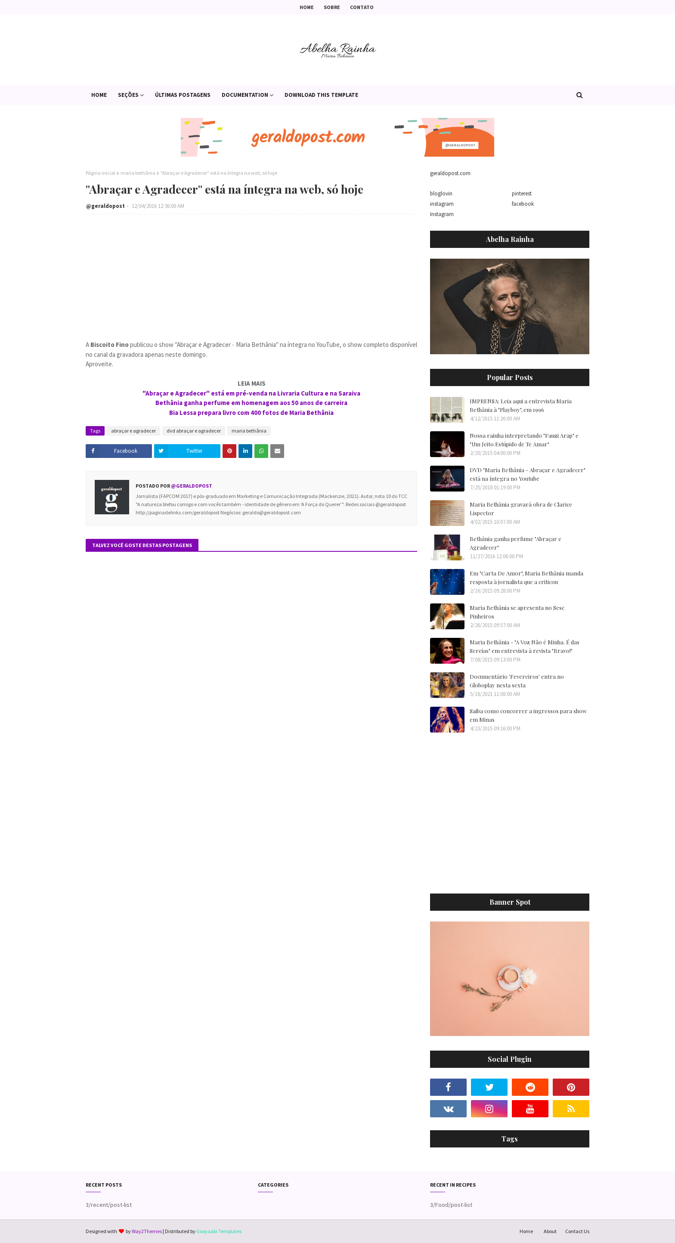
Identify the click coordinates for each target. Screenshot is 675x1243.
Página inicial (100, 173)
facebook (523, 203)
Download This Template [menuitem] (321, 95)
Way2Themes (147, 1231)
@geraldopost (105, 206)
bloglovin (441, 193)
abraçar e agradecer (133, 430)
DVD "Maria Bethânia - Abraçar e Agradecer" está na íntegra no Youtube (527, 474)
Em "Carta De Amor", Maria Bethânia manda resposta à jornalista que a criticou (526, 577)
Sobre (332, 7)
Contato (362, 7)
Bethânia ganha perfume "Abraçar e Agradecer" (515, 543)
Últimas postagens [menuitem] (183, 95)
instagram (442, 203)
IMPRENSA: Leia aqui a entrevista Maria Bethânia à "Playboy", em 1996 (521, 405)
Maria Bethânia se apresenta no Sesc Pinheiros (517, 612)
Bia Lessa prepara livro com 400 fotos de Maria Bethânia (251, 412)
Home (307, 7)
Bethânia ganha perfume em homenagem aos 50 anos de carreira (251, 403)
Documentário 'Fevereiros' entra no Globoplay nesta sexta (517, 681)
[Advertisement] (552, 818)
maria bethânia (138, 173)
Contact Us (577, 1231)
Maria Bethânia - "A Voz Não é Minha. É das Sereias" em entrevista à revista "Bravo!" (524, 646)
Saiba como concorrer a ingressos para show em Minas (528, 715)
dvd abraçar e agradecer (194, 430)
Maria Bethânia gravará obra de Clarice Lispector (521, 508)
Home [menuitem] (99, 95)
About (550, 1231)
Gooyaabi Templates (219, 1231)
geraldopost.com (450, 173)
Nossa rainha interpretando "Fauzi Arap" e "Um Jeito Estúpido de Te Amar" (524, 440)
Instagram (442, 214)
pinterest (522, 193)
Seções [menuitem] (128, 95)
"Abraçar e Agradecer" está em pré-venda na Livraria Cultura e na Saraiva (251, 393)
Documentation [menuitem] (245, 95)
